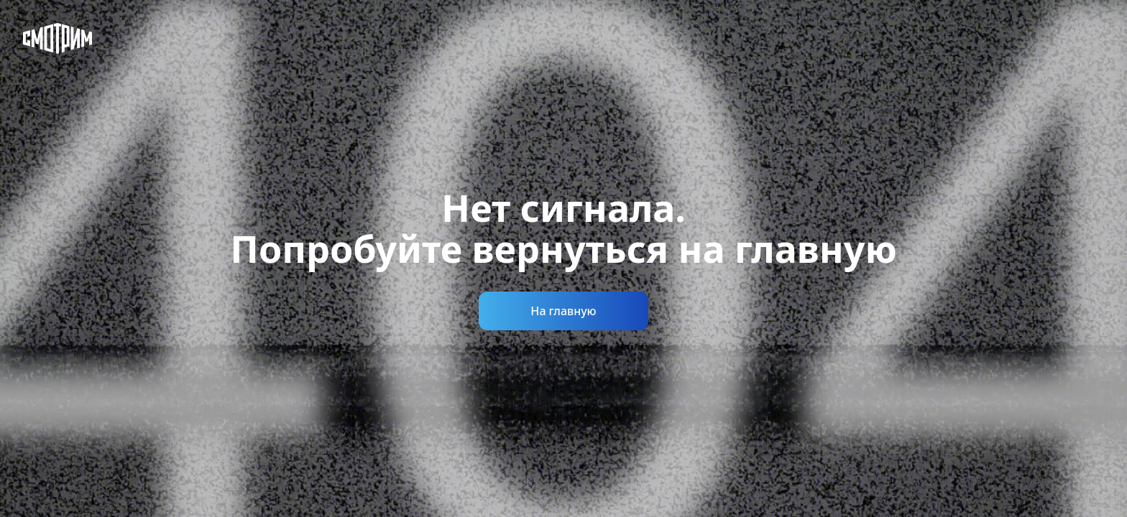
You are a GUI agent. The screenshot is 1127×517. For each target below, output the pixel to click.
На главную (563, 311)
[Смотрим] (57, 38)
